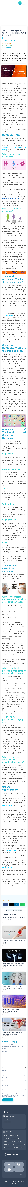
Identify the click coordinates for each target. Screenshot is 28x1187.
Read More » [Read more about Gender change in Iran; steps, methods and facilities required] (6, 991)
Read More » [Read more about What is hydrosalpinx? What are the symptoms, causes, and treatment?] (6, 968)
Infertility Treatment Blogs (15, 910)
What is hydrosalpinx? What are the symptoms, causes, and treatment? (14, 964)
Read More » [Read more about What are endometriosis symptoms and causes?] (6, 922)
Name (4, 1070)
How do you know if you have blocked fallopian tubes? (12, 1033)
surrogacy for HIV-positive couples (11, 198)
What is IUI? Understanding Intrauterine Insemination (11, 1010)
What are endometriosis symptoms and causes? (14, 918)
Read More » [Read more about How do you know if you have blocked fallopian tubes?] (6, 1037)
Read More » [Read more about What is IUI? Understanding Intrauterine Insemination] (6, 1014)
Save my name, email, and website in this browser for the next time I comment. (13, 1095)
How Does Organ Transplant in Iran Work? (14, 941)
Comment (5, 1051)
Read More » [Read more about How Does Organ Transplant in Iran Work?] (6, 945)
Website (5, 1085)
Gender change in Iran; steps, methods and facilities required (12, 987)
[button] (5, 904)
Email (4, 1077)
